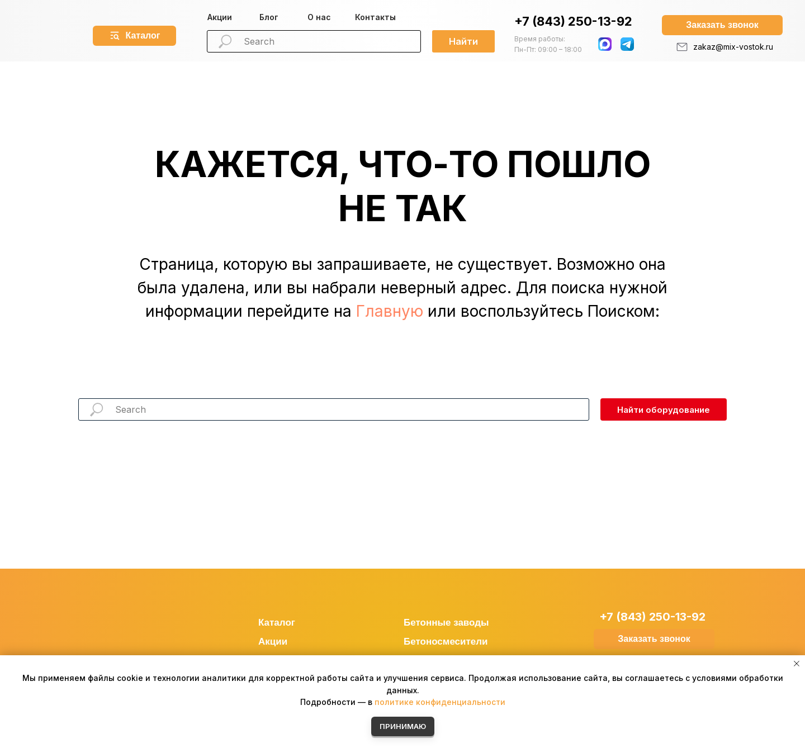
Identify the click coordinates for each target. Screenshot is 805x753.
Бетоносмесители (446, 641)
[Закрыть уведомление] (796, 663)
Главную (389, 311)
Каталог (276, 622)
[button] (722, 25)
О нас (319, 17)
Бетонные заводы (446, 622)
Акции (219, 17)
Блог (268, 17)
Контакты (375, 17)
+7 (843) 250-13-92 (573, 21)
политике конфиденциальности (440, 702)
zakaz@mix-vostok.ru (733, 46)
